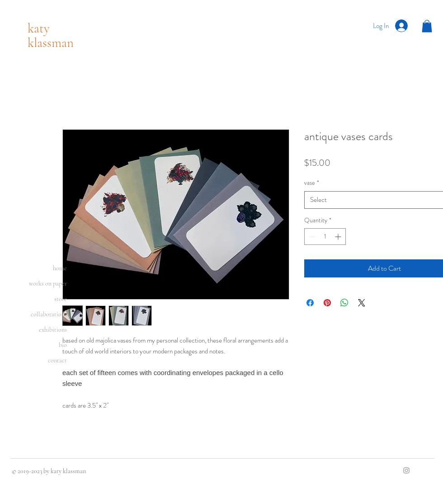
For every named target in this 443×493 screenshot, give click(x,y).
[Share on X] (361, 302)
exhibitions (53, 329)
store (60, 299)
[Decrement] (311, 236)
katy (39, 28)
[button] (427, 26)
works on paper (48, 283)
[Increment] (338, 236)
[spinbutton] (325, 236)
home (60, 268)
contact (57, 360)
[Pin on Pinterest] (327, 302)
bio (63, 345)
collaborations (49, 314)
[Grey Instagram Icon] (406, 470)
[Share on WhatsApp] (344, 302)
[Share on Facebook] (310, 302)
